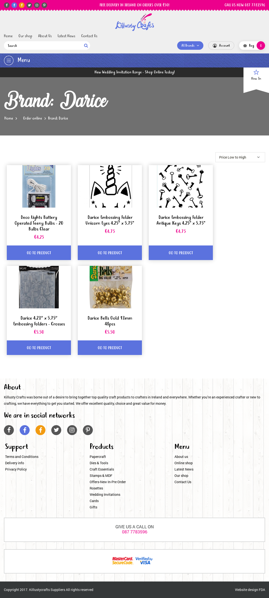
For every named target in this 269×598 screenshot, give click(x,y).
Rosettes (96, 488)
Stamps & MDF (101, 475)
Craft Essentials (102, 469)
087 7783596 (134, 532)
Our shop (25, 36)
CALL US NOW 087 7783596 (245, 5)
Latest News (66, 36)
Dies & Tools (99, 463)
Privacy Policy (16, 469)
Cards (94, 500)
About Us (45, 36)
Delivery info (14, 463)
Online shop (183, 463)
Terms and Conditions (21, 456)
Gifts (93, 507)
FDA (262, 589)
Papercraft (98, 456)
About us (181, 456)
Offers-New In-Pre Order (108, 482)
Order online (32, 118)
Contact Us (89, 36)
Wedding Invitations (105, 494)
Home (8, 36)
